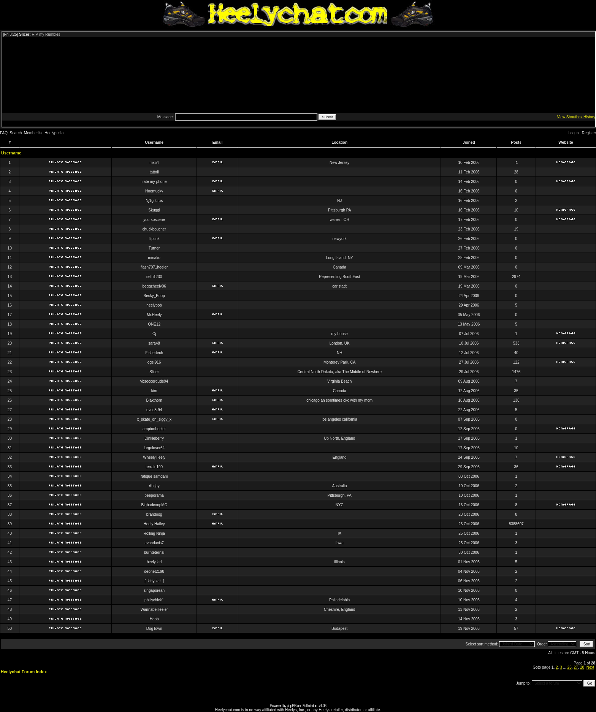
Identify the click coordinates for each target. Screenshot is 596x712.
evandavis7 (154, 543)
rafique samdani (154, 476)
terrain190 (154, 467)
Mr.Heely (154, 315)
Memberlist (33, 133)
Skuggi (154, 210)
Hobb (154, 619)
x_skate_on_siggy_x (154, 419)
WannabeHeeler (154, 609)
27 (576, 667)
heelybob (154, 305)
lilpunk (154, 239)
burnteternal (154, 552)
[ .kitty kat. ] (154, 581)
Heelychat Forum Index (24, 671)
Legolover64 (154, 448)
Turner (154, 248)
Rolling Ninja (154, 533)
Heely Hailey (154, 524)
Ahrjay (154, 486)
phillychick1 (154, 600)
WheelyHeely (154, 457)
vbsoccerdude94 (154, 381)
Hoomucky (154, 191)
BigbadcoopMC (154, 505)
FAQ (4, 133)
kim (154, 391)
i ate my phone (154, 182)
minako (154, 258)
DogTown (154, 628)
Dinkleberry (154, 438)
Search (16, 133)
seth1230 (154, 277)
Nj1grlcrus (154, 201)
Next (590, 667)
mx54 (154, 163)
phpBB (291, 706)
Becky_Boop (154, 296)
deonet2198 (154, 571)
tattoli (154, 172)
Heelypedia (53, 133)
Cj (154, 334)
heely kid (154, 562)
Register (589, 133)
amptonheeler (154, 429)
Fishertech (154, 353)
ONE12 (154, 324)
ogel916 (154, 362)
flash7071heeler (154, 267)
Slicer (154, 372)
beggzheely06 (154, 286)
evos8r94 (154, 410)
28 (582, 667)
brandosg (154, 514)
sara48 (154, 343)
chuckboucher (154, 229)
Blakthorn (154, 400)
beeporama (154, 495)
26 (569, 667)
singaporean (154, 590)
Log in (573, 133)
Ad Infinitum (310, 706)
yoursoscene (154, 220)
